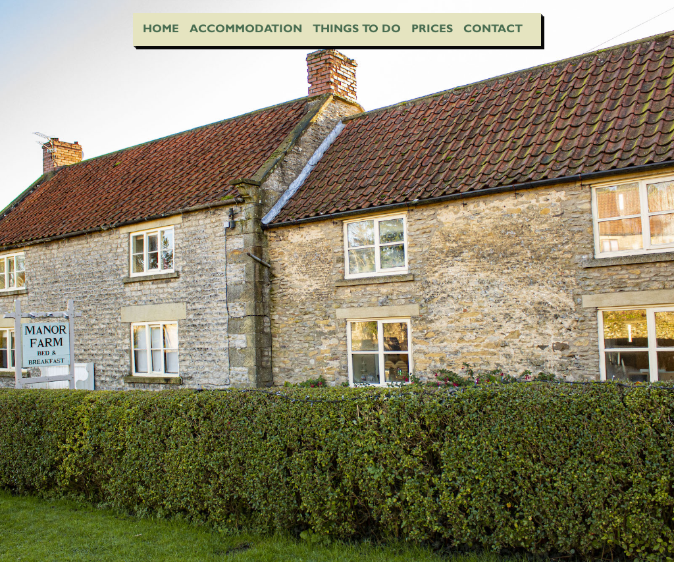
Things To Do (357, 28)
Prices (432, 28)
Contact (493, 28)
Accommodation (246, 28)
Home (161, 28)
